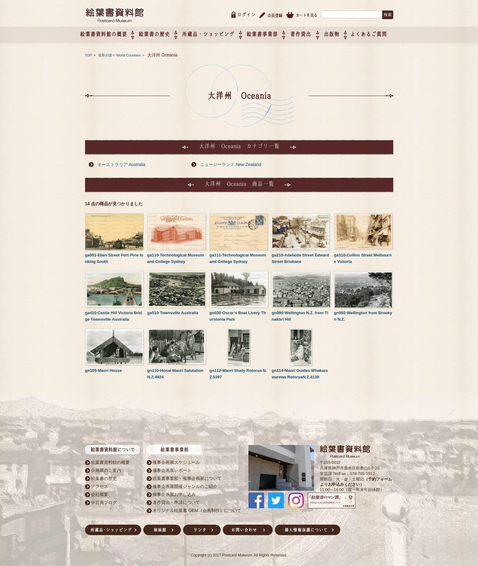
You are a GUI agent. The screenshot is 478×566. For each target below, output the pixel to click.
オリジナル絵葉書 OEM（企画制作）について (197, 509)
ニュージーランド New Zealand (230, 163)
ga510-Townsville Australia (172, 311)
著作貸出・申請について (176, 501)
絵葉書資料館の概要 (110, 461)
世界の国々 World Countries (119, 54)
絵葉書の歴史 (160, 32)
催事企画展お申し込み (174, 493)
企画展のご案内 (106, 469)
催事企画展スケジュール (176, 461)
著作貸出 (306, 32)
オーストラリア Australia (121, 163)
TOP (88, 54)
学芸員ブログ (104, 501)
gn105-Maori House (103, 369)
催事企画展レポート (172, 469)
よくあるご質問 (374, 32)
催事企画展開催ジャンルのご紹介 (185, 485)
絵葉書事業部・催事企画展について (187, 477)
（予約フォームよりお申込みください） (356, 480)
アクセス (99, 485)
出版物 (337, 32)
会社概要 (99, 493)
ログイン (246, 13)
